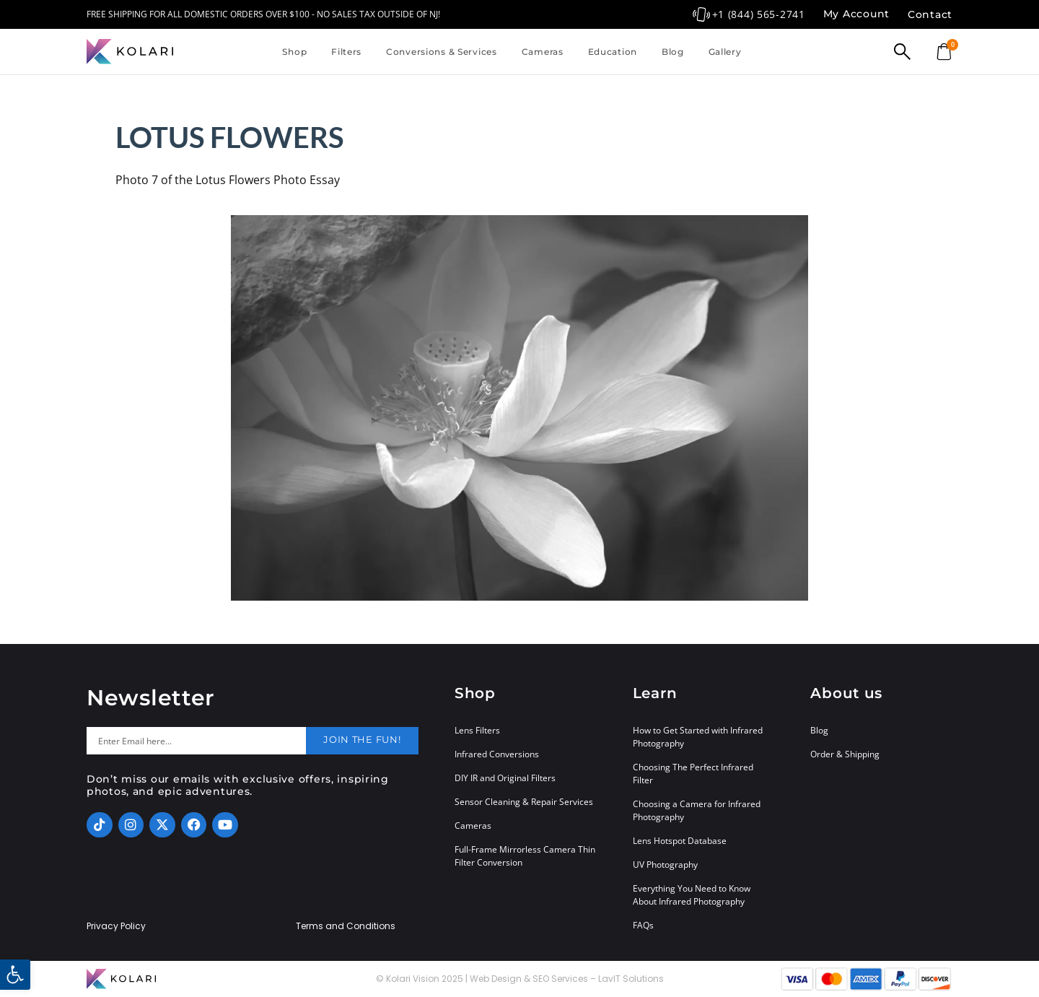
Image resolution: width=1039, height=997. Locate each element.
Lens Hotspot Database (680, 841)
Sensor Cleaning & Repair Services (524, 802)
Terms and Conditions (345, 926)
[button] (15, 974)
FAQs (643, 925)
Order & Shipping (845, 754)
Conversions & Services (441, 51)
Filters (346, 51)
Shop (294, 51)
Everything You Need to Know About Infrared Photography (691, 894)
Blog (673, 51)
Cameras (543, 51)
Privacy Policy (116, 926)
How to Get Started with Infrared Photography (698, 736)
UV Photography (665, 864)
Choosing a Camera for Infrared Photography (696, 810)
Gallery (725, 51)
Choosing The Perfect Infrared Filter (693, 773)
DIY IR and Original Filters (505, 778)
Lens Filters (477, 730)
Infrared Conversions (497, 754)
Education (612, 51)
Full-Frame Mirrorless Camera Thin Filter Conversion (525, 855)
